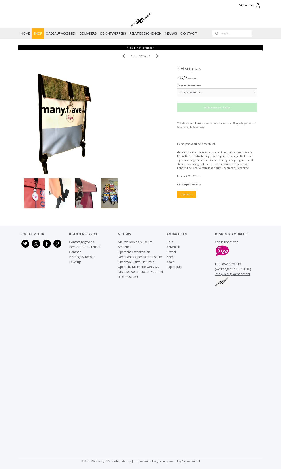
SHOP (37, 33)
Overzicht (187, 194)
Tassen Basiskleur (189, 85)
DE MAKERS (88, 33)
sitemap (126, 461)
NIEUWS (171, 33)
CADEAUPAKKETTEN (61, 33)
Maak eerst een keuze (217, 107)
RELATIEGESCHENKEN (145, 33)
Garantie (75, 252)
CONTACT (188, 33)
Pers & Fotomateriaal (84, 247)
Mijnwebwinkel (191, 461)
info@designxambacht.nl (232, 274)
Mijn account (249, 5)
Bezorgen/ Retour (82, 257)
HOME (25, 33)
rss (135, 461)
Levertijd (75, 262)
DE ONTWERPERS (113, 33)
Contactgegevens (81, 242)
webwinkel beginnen (152, 461)
